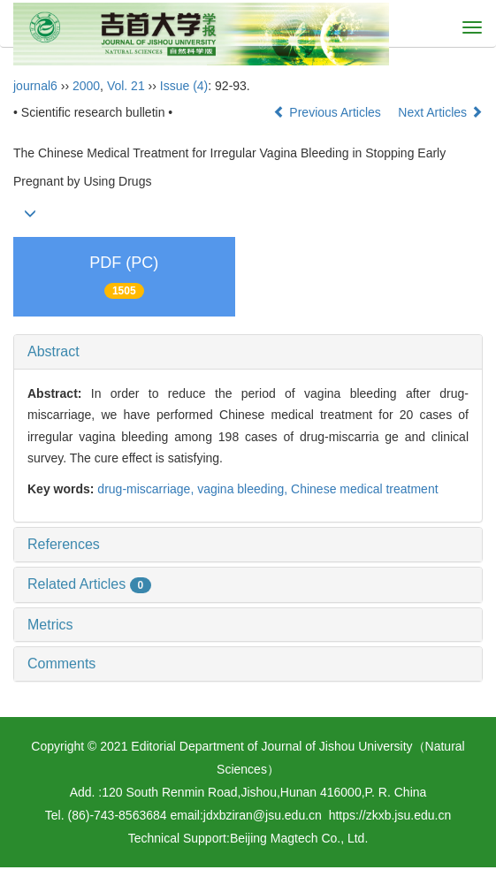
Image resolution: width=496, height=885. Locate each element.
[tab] (248, 352)
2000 (86, 86)
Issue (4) (184, 86)
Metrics (50, 624)
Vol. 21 (126, 86)
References (63, 544)
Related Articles (89, 583)
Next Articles (440, 112)
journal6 (35, 86)
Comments (61, 663)
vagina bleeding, (244, 489)
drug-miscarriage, (147, 489)
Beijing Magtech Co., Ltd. (299, 838)
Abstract (53, 351)
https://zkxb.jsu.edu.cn (390, 815)
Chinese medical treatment (365, 489)
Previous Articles (328, 112)
